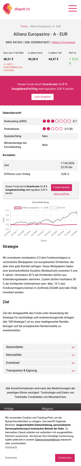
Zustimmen (64, 457)
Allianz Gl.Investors (63, 42)
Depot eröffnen (61, 194)
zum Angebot (43, 97)
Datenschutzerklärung (47, 439)
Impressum (11, 447)
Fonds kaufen (61, 187)
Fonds (24, 26)
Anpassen (11, 457)
